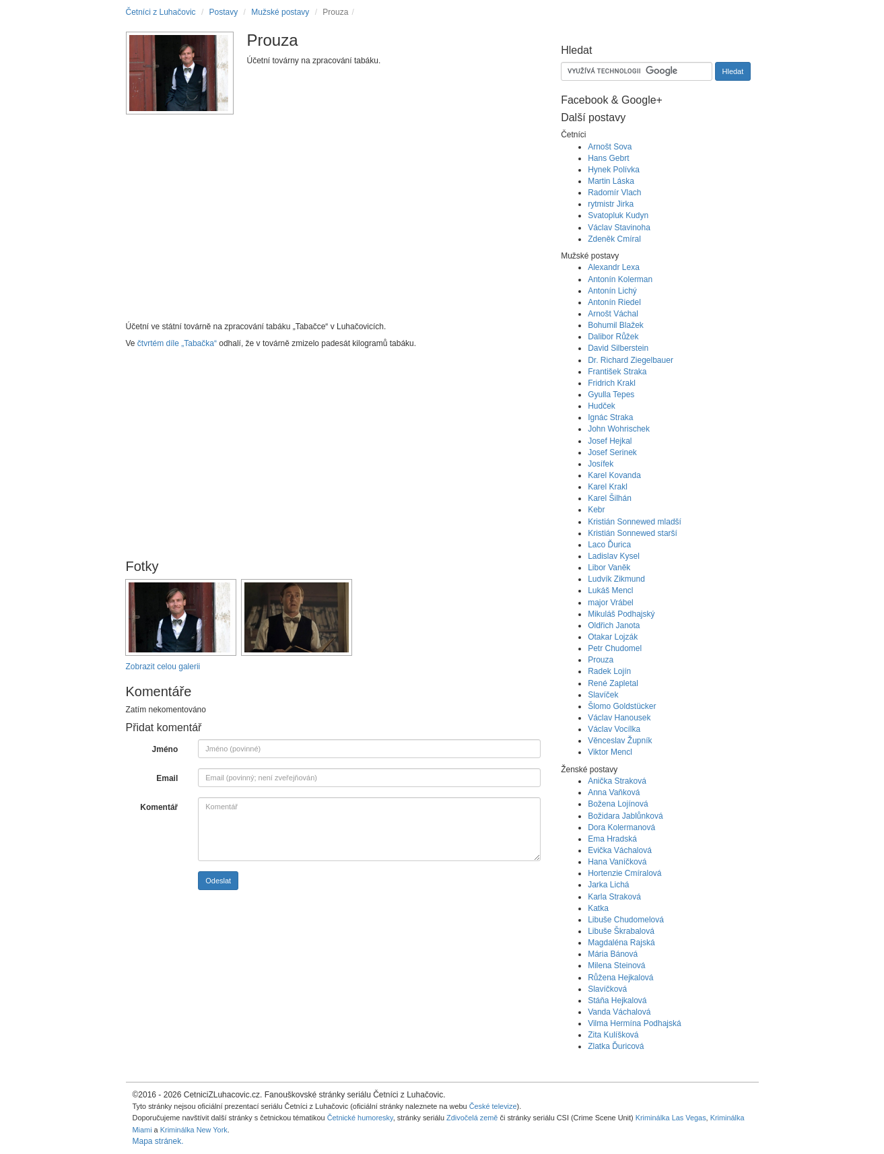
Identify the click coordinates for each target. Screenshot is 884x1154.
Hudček (601, 406)
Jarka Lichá (608, 884)
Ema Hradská (612, 839)
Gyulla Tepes (611, 394)
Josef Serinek (612, 452)
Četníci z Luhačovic (161, 12)
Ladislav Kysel (614, 556)
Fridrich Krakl (612, 383)
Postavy (223, 12)
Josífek (600, 464)
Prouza (600, 660)
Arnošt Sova (610, 146)
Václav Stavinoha (619, 227)
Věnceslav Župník (620, 740)
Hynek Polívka (614, 169)
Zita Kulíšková (613, 1035)
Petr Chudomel (615, 648)
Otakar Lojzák (613, 637)
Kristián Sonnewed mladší (634, 522)
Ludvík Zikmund (616, 579)
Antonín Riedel (614, 302)
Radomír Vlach (614, 192)
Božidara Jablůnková (625, 816)
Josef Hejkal (610, 441)
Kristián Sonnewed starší (632, 533)
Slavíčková (607, 989)
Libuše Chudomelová (626, 919)
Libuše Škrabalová (621, 931)
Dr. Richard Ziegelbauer (630, 360)
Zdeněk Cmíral (614, 239)
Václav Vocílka (614, 729)
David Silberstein (618, 348)
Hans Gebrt (608, 158)
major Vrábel (611, 602)
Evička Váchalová (620, 850)
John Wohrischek (619, 429)
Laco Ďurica (609, 544)
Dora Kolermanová (621, 827)
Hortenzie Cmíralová (624, 873)
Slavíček (603, 695)
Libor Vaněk (609, 567)
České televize (493, 1106)
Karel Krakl (607, 486)
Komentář (159, 807)
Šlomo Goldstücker (622, 706)
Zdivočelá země (472, 1118)
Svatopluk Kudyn (618, 215)
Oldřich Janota (614, 625)
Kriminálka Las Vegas (671, 1118)
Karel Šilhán (610, 498)
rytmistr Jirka (611, 204)
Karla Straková (614, 897)
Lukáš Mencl (610, 590)
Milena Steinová (616, 965)
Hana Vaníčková (617, 862)
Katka (598, 908)
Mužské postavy (280, 12)
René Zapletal (613, 683)
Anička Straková (617, 781)
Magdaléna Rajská (621, 942)
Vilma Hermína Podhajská (634, 1023)
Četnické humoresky (360, 1118)
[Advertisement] (333, 223)
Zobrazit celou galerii (163, 666)
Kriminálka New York (194, 1130)
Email (167, 778)
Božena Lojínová (618, 804)
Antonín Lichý (612, 291)
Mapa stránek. (158, 1141)
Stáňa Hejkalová (617, 1000)
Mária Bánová (613, 954)
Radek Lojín (609, 671)
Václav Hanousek (619, 717)
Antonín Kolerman (620, 279)
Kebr (596, 509)
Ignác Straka (610, 417)
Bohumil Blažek (616, 325)
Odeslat (218, 881)
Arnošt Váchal (613, 313)
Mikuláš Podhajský (621, 614)
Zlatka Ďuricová (616, 1046)
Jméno (165, 749)
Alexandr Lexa (614, 267)
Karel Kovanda (614, 475)
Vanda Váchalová (619, 1012)
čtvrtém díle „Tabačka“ (177, 343)
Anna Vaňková (614, 792)
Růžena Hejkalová (620, 977)
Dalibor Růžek (613, 336)
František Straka (617, 371)
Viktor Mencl (610, 752)
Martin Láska (611, 181)
